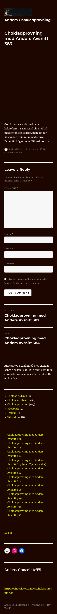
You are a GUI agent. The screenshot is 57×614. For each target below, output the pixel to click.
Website (9, 263)
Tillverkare (14, 417)
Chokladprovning (13, 152)
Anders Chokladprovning (27, 20)
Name (8, 234)
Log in (8, 532)
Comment (11, 188)
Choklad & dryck (17, 395)
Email (9, 248)
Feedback (13, 408)
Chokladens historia (19, 400)
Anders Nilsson (16, 149)
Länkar (11, 412)
